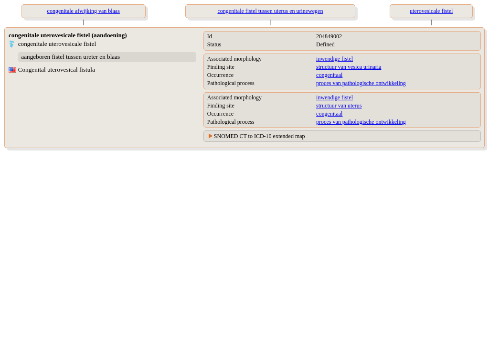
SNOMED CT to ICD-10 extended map (259, 136)
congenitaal (329, 75)
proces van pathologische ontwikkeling (361, 83)
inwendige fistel (334, 58)
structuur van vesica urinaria (348, 67)
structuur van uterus (338, 105)
